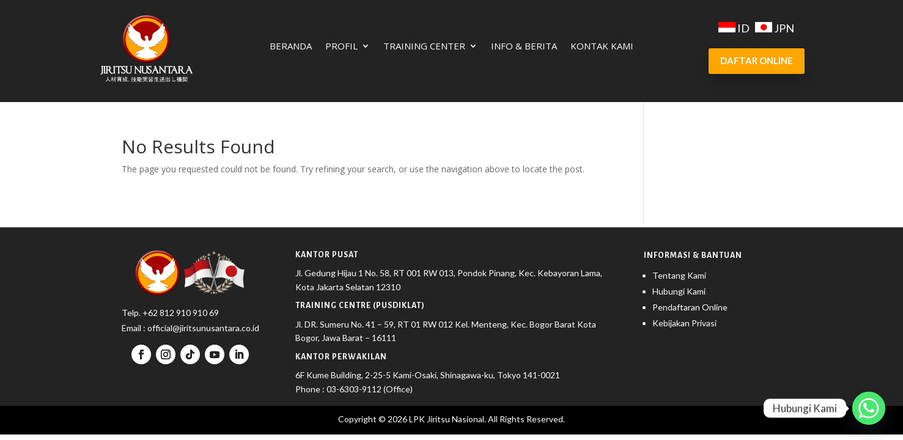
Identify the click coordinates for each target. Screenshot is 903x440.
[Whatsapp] (868, 408)
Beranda (291, 47)
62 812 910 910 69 (183, 312)
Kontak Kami (601, 47)
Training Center (424, 47)
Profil (341, 47)
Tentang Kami (679, 275)
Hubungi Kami (679, 291)
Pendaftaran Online (690, 307)
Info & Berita (524, 47)
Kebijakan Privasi (684, 323)
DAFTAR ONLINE (756, 60)
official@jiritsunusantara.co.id (202, 328)
